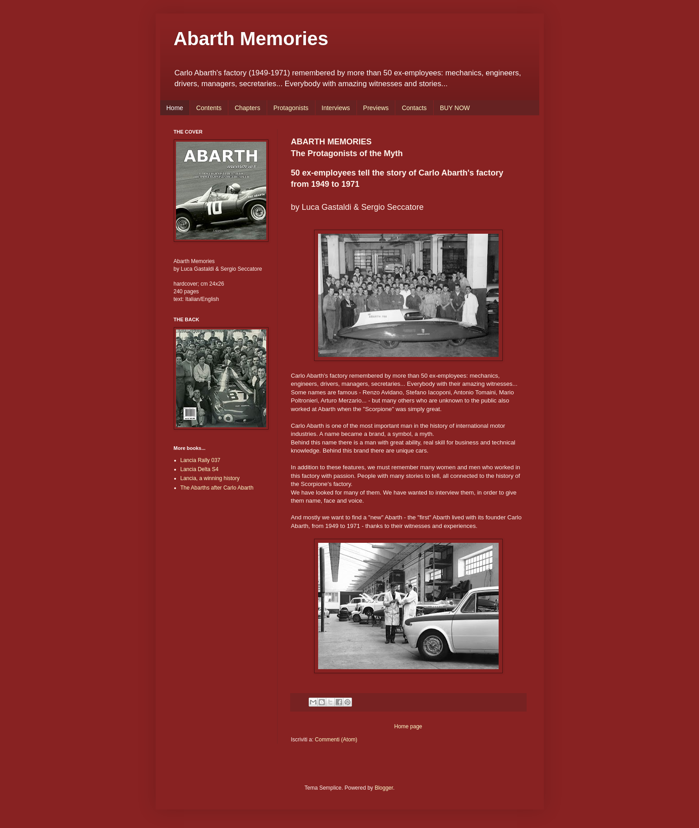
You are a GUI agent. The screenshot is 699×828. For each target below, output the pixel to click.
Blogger (384, 788)
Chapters (247, 107)
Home (175, 107)
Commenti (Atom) (336, 739)
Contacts (414, 107)
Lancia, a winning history (210, 478)
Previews (376, 107)
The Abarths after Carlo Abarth (217, 488)
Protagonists (291, 107)
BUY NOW (455, 107)
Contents (209, 107)
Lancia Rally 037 (201, 460)
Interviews (336, 107)
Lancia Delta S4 (200, 469)
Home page (408, 726)
